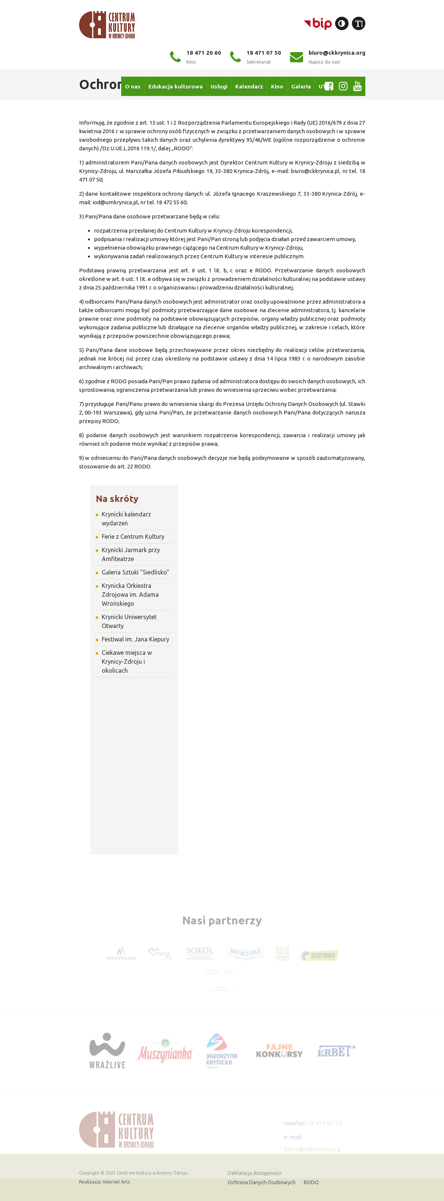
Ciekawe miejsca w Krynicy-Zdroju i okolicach (127, 661)
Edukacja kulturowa (175, 85)
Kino (277, 85)
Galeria (301, 85)
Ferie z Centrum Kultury (133, 536)
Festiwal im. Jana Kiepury (135, 639)
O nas (133, 85)
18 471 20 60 (195, 56)
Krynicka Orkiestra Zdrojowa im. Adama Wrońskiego (130, 594)
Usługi (219, 85)
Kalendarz (249, 85)
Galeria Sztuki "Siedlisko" (135, 572)
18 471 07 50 (255, 56)
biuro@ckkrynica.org (327, 56)
